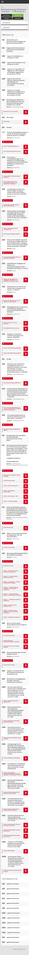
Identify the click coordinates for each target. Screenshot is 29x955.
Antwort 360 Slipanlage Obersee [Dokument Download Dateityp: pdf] (11, 146)
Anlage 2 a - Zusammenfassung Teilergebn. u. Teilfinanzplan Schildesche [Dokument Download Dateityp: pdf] (10, 588)
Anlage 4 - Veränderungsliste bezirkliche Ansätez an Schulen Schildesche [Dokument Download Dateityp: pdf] (10, 611)
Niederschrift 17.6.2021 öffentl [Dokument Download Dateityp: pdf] (10, 111)
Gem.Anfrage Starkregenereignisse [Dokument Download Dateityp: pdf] (11, 234)
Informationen (6, 15)
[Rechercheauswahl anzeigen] (2, 7)
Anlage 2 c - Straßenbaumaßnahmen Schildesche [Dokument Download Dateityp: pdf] (12, 600)
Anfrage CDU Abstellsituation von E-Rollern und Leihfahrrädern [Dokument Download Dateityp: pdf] (11, 301)
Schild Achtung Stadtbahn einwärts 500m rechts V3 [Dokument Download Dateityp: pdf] (11, 836)
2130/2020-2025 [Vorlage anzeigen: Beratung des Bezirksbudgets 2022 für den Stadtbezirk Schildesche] (8, 561)
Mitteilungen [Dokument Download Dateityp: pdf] (6, 121)
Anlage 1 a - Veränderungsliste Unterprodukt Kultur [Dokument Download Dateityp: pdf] (10, 577)
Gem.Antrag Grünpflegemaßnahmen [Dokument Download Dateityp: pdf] (11, 382)
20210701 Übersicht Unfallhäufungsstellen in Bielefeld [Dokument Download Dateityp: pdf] (11, 641)
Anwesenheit (18, 18)
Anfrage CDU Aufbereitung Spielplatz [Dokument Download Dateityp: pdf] (12, 353)
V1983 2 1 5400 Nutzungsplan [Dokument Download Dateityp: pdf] (10, 501)
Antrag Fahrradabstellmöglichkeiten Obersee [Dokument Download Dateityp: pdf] (11, 430)
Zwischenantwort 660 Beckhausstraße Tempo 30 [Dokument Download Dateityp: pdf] (12, 871)
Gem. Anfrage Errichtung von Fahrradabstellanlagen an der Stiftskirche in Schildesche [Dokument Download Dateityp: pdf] (10, 182)
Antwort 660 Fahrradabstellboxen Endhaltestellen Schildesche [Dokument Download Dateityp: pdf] (11, 810)
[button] (25, 112)
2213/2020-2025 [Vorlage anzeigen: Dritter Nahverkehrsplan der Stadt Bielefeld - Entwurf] (8, 660)
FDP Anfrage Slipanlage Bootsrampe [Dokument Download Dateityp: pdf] (11, 151)
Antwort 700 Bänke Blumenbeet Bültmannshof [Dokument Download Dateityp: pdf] (10, 701)
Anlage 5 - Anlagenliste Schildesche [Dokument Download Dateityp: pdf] (11, 617)
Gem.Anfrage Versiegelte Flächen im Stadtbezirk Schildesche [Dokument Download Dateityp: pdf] (11, 258)
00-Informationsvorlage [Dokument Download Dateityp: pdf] (9, 547)
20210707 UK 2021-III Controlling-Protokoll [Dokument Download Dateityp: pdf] (11, 647)
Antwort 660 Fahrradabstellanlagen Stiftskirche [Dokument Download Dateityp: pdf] (11, 177)
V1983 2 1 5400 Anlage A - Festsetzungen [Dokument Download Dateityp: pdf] (9, 491)
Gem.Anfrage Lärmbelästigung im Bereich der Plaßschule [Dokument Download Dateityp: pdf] (11, 205)
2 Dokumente (6, 27)
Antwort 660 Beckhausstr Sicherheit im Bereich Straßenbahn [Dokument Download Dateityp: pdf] (11, 825)
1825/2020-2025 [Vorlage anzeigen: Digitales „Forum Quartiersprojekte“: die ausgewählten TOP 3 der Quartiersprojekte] (8, 543)
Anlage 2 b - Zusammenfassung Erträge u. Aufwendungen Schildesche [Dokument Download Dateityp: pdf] (12, 594)
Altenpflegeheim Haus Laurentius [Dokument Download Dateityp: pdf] (11, 328)
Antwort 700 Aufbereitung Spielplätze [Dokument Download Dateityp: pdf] (12, 348)
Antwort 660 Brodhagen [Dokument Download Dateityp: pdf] (9, 850)
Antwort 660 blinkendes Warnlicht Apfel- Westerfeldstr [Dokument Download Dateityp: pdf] (11, 721)
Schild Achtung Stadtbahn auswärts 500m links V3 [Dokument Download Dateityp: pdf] (11, 830)
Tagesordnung (18, 15)
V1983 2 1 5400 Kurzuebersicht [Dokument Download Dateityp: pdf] (10, 485)
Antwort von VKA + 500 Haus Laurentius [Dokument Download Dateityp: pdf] (10, 323)
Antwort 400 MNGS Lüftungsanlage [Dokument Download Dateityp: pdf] (11, 757)
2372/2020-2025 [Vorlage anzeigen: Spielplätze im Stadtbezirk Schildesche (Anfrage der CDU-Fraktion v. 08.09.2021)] (8, 343)
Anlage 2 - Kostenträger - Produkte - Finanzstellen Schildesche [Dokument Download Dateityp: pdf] (11, 582)
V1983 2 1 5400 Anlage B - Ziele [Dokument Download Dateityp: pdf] (10, 496)
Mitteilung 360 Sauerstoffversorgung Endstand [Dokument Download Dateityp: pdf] (12, 738)
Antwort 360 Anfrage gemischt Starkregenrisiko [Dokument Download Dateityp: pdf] (10, 229)
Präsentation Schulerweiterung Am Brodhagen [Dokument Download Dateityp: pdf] (11, 475)
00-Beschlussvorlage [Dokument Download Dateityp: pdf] (8, 527)
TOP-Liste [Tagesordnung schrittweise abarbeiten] (6, 18)
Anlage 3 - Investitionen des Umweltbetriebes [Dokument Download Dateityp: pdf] (10, 606)
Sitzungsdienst (21, 949)
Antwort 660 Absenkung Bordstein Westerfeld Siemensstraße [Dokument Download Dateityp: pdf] (11, 793)
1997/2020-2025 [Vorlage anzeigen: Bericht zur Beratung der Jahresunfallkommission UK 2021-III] (8, 631)
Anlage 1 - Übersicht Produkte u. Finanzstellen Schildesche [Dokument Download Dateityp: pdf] (11, 571)
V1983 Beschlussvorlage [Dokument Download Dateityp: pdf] (9, 480)
